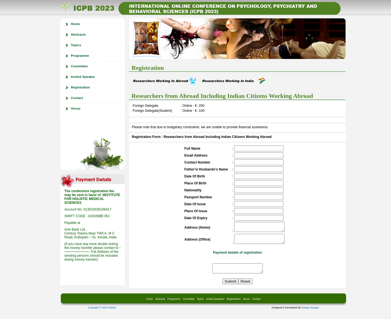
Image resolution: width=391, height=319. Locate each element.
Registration (80, 87)
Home (75, 24)
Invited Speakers (215, 304)
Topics (76, 45)
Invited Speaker (83, 77)
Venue (76, 108)
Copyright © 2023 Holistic (102, 312)
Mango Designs (310, 312)
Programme (80, 56)
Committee (79, 66)
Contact (77, 98)
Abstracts (78, 34)
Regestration (234, 304)
